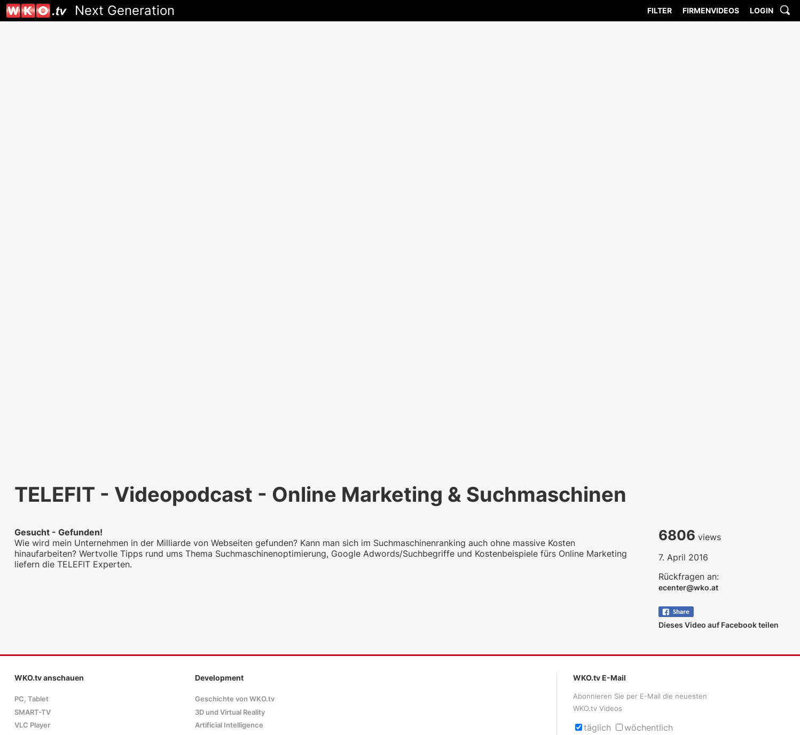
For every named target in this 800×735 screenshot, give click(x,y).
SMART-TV (32, 712)
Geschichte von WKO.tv (234, 699)
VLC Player (32, 725)
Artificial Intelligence (229, 725)
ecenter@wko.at (688, 587)
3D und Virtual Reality (230, 712)
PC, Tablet (31, 699)
